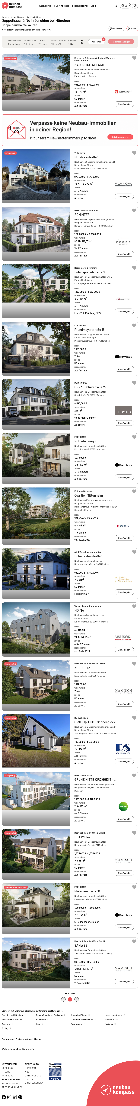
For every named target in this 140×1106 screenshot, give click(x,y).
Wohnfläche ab (58, 41)
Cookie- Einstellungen (34, 1081)
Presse (6, 1071)
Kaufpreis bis (30, 41)
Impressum (31, 1068)
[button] (70, 130)
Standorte (45, 5)
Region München (17, 17)
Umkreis (72, 41)
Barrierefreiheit (12, 1079)
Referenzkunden (12, 1087)
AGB (27, 1071)
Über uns (7, 1068)
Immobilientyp (14, 41)
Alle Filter (98, 41)
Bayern (4, 17)
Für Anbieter (61, 5)
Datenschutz (33, 1075)
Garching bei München (35, 17)
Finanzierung (80, 5)
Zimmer (42, 41)
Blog (93, 5)
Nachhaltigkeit (11, 1083)
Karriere (7, 1075)
